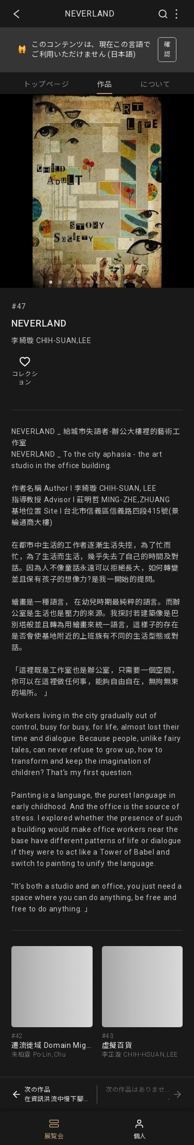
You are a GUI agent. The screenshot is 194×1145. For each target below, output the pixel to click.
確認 (167, 49)
